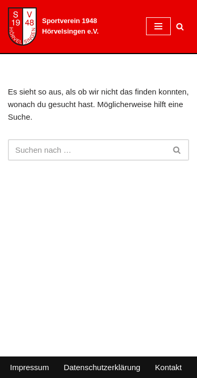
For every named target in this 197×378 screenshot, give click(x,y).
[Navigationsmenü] (158, 26)
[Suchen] (180, 26)
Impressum (29, 367)
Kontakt (168, 367)
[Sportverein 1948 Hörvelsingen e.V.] (69, 26)
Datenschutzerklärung (102, 367)
